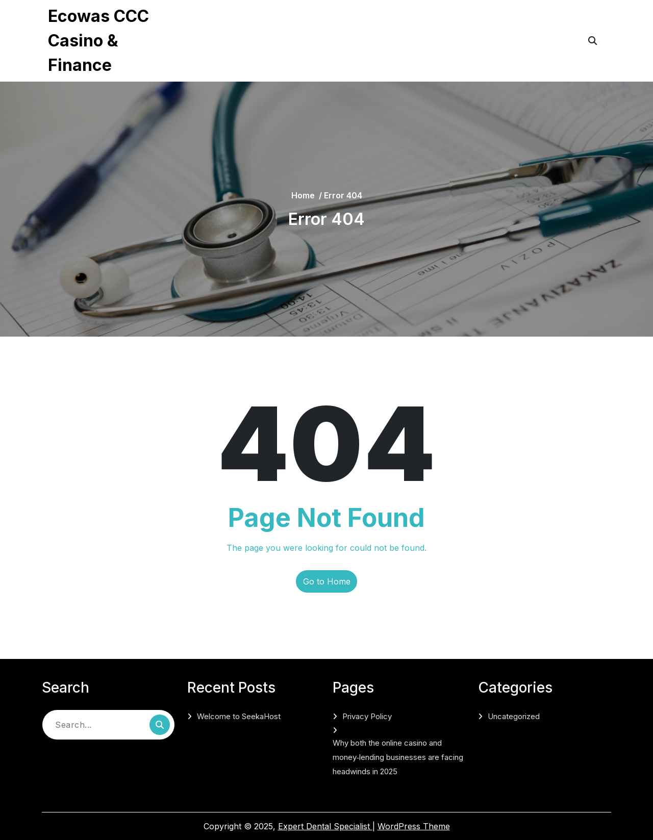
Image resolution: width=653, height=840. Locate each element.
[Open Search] (592, 41)
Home (303, 195)
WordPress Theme (414, 826)
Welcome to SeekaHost (239, 716)
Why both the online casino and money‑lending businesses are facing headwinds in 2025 (337, 54)
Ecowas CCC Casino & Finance (98, 40)
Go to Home (326, 581)
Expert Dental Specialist (325, 826)
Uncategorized (514, 716)
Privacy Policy (229, 20)
